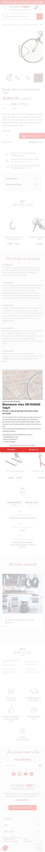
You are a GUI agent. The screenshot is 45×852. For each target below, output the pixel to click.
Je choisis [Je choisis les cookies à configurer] (11, 450)
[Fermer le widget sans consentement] (11, 401)
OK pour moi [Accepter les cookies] (34, 450)
